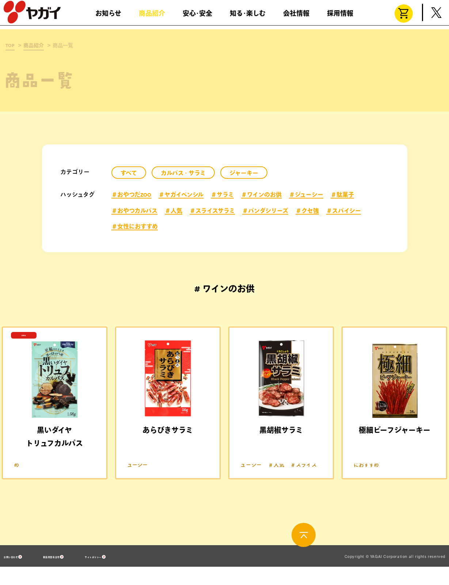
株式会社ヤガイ (32, 15)
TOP (10, 45)
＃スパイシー (343, 211)
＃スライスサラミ (212, 211)
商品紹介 (152, 16)
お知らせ (108, 16)
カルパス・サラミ (183, 173)
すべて (129, 173)
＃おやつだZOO (131, 195)
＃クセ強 (307, 211)
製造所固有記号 (89, 574)
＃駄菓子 (342, 195)
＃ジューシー (306, 195)
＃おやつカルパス (134, 211)
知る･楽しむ (248, 16)
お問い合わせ (20, 574)
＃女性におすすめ (134, 227)
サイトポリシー (161, 574)
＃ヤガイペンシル (181, 195)
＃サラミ (222, 195)
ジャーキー (243, 173)
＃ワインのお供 (261, 195)
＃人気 (173, 211)
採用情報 (340, 16)
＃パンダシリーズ (265, 211)
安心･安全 (197, 16)
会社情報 (296, 16)
